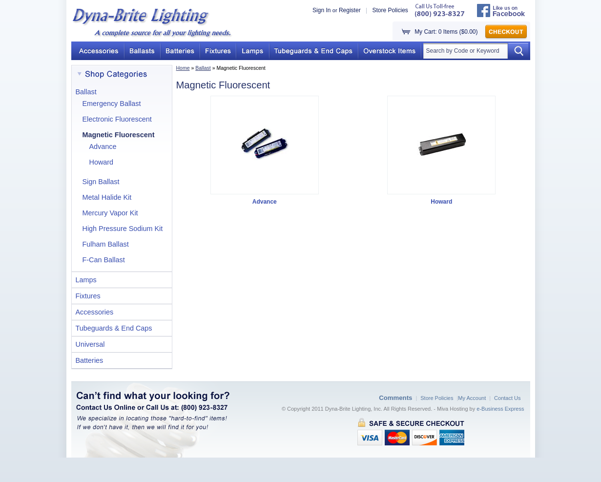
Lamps (86, 280)
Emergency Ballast (112, 103)
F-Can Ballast (104, 260)
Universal (90, 344)
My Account (472, 398)
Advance (103, 146)
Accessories (95, 312)
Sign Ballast (101, 182)
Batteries (90, 360)
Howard (101, 162)
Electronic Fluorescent (117, 119)
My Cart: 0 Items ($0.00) (445, 31)
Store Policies (390, 10)
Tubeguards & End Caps (114, 328)
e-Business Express (500, 409)
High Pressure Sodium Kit (123, 228)
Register (350, 10)
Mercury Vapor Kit (110, 213)
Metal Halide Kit (107, 197)
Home (183, 68)
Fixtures (88, 296)
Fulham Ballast (106, 244)
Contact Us (507, 398)
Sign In (321, 10)
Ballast (203, 68)
